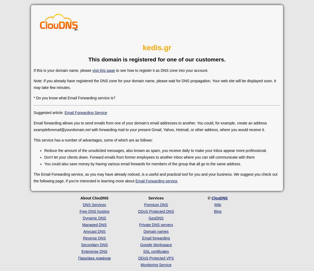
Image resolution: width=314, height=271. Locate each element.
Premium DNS (156, 205)
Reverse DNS (94, 238)
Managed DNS (94, 225)
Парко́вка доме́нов (94, 258)
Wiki (217, 205)
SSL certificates (156, 251)
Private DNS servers (156, 225)
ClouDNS (220, 198)
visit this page (103, 70)
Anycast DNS (94, 231)
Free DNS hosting (94, 211)
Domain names (156, 231)
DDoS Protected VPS (156, 258)
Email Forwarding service (156, 181)
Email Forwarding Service (86, 113)
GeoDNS (156, 218)
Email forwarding (156, 238)
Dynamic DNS (94, 218)
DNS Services (94, 205)
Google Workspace (156, 245)
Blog (217, 211)
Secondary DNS (94, 245)
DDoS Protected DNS (156, 211)
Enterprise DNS (94, 251)
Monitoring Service (156, 265)
